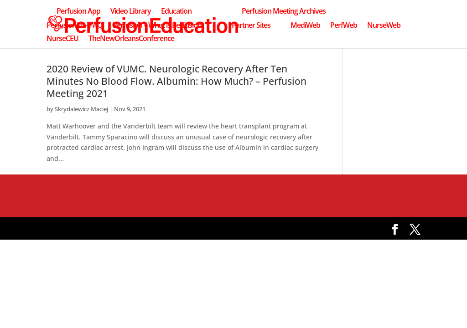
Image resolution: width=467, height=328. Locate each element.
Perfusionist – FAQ (75, 26)
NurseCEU (62, 39)
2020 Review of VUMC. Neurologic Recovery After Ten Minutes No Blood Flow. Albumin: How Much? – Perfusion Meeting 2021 (176, 81)
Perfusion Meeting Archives (284, 12)
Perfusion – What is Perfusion (157, 26)
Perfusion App (78, 12)
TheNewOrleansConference (131, 39)
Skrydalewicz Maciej (81, 109)
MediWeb (305, 26)
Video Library (130, 12)
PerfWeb (343, 26)
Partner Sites (251, 26)
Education (176, 12)
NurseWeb (383, 26)
